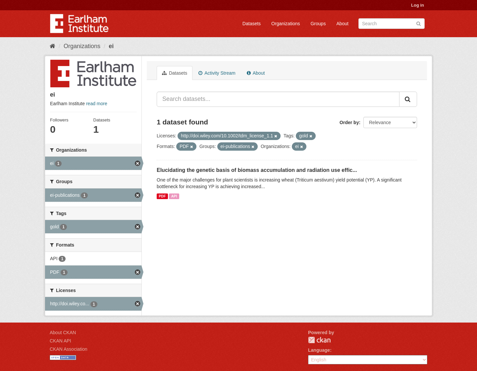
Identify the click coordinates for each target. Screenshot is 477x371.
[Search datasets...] (278, 99)
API (174, 196)
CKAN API (60, 340)
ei (111, 46)
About (342, 23)
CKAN (319, 339)
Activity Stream (216, 73)
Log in (417, 5)
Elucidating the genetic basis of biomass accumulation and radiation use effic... (257, 170)
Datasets (251, 23)
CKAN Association (68, 349)
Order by (349, 122)
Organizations (285, 23)
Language (319, 350)
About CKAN (63, 332)
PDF (162, 196)
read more (96, 103)
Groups (318, 23)
